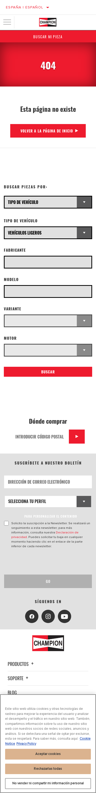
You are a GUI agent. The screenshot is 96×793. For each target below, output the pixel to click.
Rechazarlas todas (48, 769)
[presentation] (47, 561)
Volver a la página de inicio (46, 130)
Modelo (11, 279)
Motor (10, 338)
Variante (12, 309)
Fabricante (15, 250)
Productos (21, 664)
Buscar (48, 371)
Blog (12, 692)
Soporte (19, 678)
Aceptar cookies (48, 754)
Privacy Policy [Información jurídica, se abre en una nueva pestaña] (26, 744)
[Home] (47, 22)
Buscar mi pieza (48, 36)
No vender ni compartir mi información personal (48, 783)
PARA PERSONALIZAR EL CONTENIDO (50, 516)
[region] (48, 743)
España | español (24, 7)
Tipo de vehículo (21, 221)
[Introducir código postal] (40, 437)
